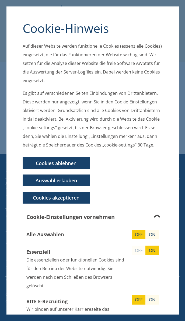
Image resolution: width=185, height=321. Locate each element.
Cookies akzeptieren (56, 197)
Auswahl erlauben (56, 180)
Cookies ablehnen (56, 163)
